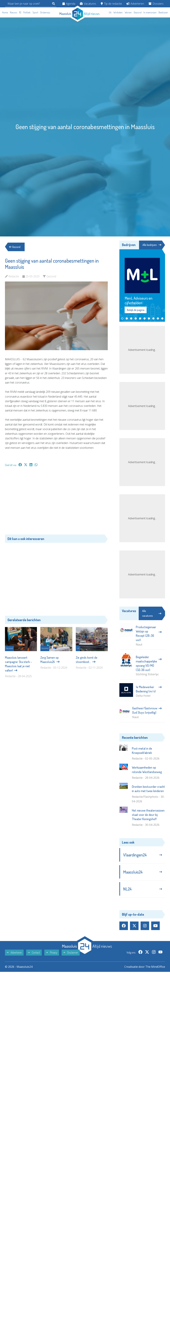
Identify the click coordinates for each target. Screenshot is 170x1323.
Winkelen (118, 12)
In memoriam (149, 12)
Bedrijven (163, 12)
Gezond (137, 12)
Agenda (68, 3)
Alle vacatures (151, 613)
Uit (110, 12)
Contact (34, 952)
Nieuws (13, 12)
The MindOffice (155, 967)
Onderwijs (45, 12)
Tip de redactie (111, 3)
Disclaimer (70, 952)
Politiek (26, 12)
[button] (122, 318)
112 (20, 12)
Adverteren (135, 3)
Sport (35, 12)
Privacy (51, 952)
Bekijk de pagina (135, 310)
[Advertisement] (56, 502)
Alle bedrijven (151, 245)
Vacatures (88, 3)
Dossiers (156, 3)
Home (5, 12)
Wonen (128, 12)
